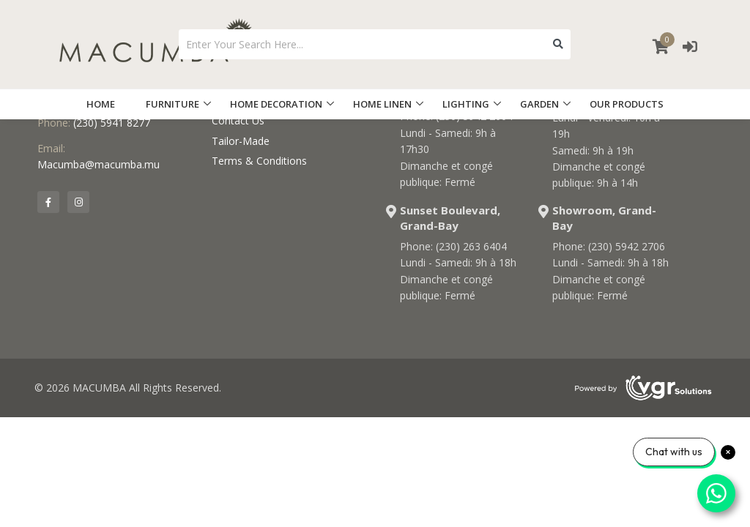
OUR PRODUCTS (627, 104)
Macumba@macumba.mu (98, 164)
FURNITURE (172, 104)
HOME (100, 104)
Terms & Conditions (259, 161)
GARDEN (539, 104)
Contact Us (238, 120)
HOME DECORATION (276, 104)
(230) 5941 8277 (111, 123)
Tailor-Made (241, 141)
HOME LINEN (382, 104)
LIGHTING (465, 104)
